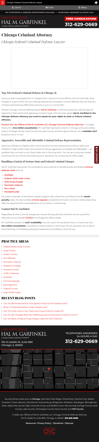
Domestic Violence (12, 262)
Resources (31, 423)
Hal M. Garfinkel (48, 110)
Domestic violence (13, 185)
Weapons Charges (12, 266)
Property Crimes (11, 269)
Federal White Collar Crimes (16, 247)
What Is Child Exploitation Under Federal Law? (25, 307)
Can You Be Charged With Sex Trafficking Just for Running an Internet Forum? (40, 315)
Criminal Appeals (11, 281)
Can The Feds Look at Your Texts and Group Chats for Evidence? (33, 311)
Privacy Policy (44, 423)
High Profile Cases (12, 292)
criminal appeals (39, 200)
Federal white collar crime (17, 178)
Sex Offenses (9, 258)
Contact (29, 218)
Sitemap (69, 423)
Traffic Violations (11, 273)
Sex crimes (9, 188)
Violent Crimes (10, 254)
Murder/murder (12, 192)
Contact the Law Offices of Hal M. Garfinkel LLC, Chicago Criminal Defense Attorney (42, 124)
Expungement (10, 285)
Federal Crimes (10, 289)
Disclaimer (58, 423)
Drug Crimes (9, 250)
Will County (77, 409)
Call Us (16, 8)
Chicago (36, 399)
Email (49, 8)
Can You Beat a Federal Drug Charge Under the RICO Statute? (32, 319)
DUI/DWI (8, 175)
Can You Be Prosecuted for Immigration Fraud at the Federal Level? (35, 303)
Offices (82, 8)
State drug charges (13, 182)
